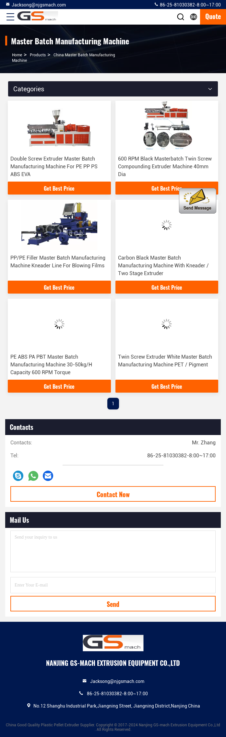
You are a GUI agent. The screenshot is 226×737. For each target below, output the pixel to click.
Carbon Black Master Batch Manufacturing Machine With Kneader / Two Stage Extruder (163, 265)
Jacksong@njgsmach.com (35, 4)
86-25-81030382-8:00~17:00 (187, 4)
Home (17, 55)
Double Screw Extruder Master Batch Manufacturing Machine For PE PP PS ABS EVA (54, 166)
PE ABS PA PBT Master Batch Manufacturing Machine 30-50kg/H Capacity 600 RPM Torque (51, 364)
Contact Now (113, 494)
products (38, 55)
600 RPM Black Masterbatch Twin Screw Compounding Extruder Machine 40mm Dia (165, 166)
